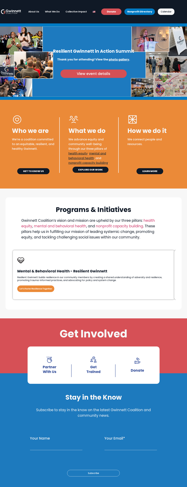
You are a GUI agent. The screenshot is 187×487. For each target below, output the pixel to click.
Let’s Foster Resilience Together (35, 288)
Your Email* (114, 438)
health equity (78, 153)
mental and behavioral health (60, 226)
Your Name (40, 438)
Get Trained (93, 369)
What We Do (52, 11)
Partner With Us (49, 369)
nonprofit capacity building (119, 226)
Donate (137, 370)
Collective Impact (76, 11)
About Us (33, 11)
